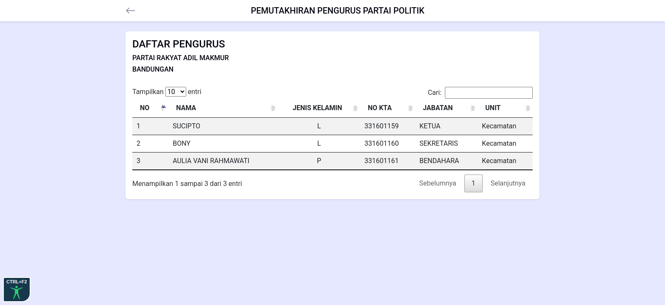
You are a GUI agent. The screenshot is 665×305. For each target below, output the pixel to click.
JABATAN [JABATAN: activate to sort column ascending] (438, 108)
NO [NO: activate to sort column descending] (144, 108)
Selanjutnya (508, 183)
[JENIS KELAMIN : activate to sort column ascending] (319, 108)
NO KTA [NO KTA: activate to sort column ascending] (379, 108)
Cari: (480, 93)
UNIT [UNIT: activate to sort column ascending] (492, 108)
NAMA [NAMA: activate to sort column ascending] (186, 108)
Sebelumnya (437, 183)
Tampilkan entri (166, 92)
